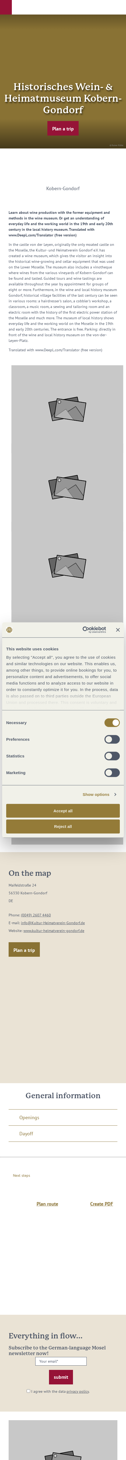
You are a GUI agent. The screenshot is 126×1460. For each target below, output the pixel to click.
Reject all (63, 826)
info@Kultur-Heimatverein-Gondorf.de (53, 922)
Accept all (63, 810)
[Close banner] (118, 630)
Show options (96, 794)
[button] (6, 7)
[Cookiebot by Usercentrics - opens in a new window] (82, 629)
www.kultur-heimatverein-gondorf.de (53, 930)
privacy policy (77, 1391)
